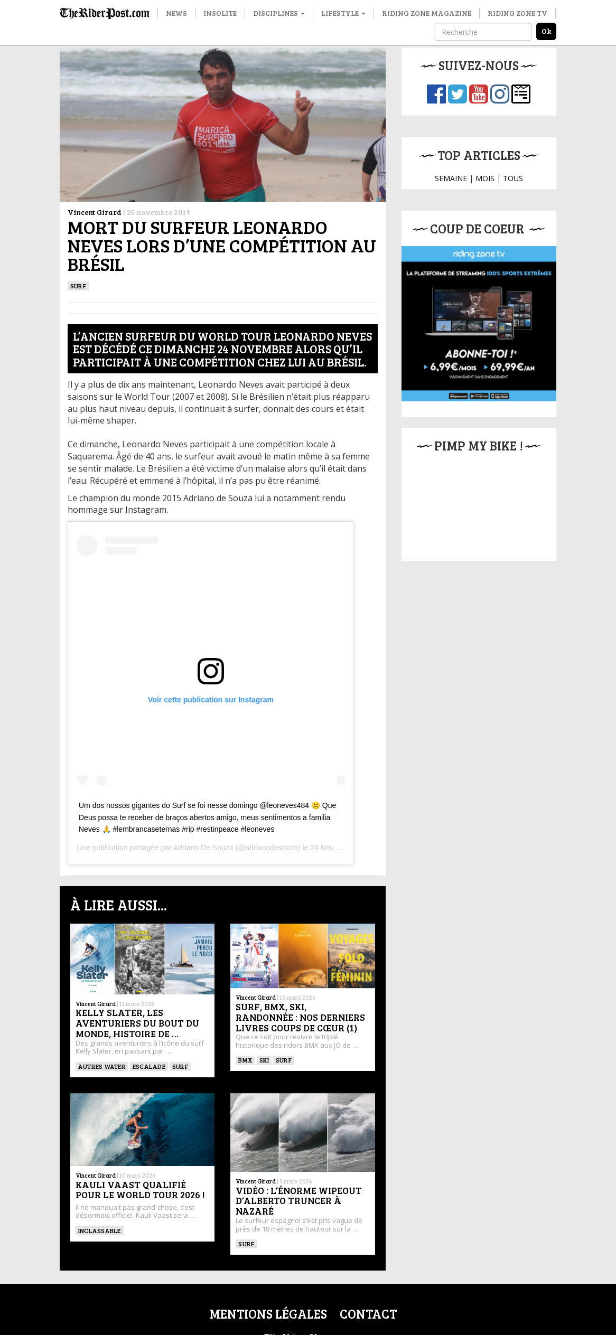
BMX (245, 1060)
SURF (78, 285)
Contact (368, 1313)
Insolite (220, 13)
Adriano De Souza (203, 847)
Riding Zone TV (517, 13)
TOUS (513, 178)
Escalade (149, 1066)
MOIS (484, 178)
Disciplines (279, 13)
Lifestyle (343, 13)
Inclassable (99, 1230)
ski (264, 1060)
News (176, 13)
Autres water (102, 1066)
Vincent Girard (95, 212)
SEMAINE (451, 178)
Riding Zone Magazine (426, 13)
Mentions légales (268, 1313)
